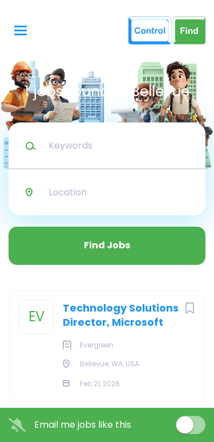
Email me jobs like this (82, 425)
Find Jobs (107, 245)
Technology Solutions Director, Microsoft (121, 315)
